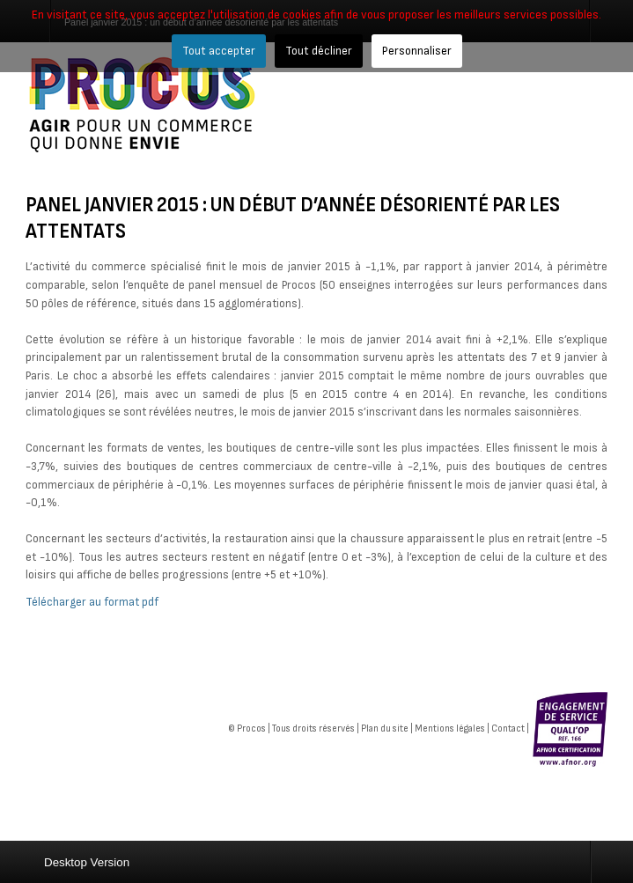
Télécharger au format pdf (92, 602)
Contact (508, 728)
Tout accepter (218, 50)
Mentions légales (450, 728)
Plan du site (385, 728)
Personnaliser (417, 50)
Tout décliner (318, 50)
